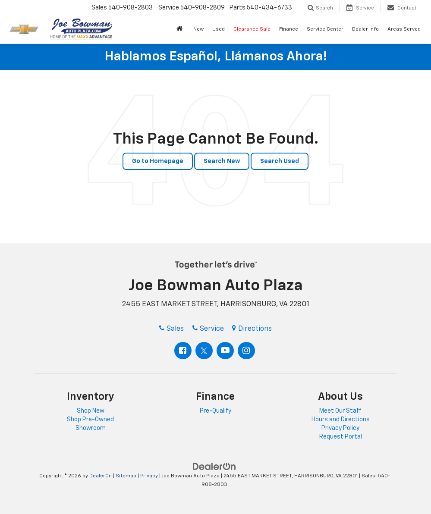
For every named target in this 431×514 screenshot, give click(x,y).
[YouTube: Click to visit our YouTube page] (225, 350)
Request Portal (340, 437)
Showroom (91, 428)
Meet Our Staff (340, 411)
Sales (171, 329)
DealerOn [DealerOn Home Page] (100, 476)
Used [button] (218, 29)
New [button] (198, 29)
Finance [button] (288, 29)
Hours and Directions (340, 420)
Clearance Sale (252, 29)
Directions (252, 329)
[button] (180, 30)
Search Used (279, 161)
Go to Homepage (157, 161)
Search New (222, 161)
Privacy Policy (340, 428)
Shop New (90, 411)
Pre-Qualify (215, 411)
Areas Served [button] (404, 29)
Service (208, 329)
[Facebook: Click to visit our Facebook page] (183, 350)
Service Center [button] (325, 29)
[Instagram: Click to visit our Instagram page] (246, 350)
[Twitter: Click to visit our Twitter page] (204, 350)
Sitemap (126, 476)
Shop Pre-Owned (90, 420)
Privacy (149, 476)
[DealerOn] (214, 467)
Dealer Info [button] (365, 29)
